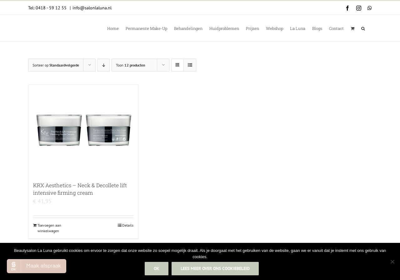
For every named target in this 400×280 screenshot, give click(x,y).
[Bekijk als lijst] (190, 65)
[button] (363, 28)
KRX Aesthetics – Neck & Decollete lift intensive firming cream (80, 189)
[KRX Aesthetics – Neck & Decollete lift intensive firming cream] (83, 130)
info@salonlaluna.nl (92, 8)
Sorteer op (55, 65)
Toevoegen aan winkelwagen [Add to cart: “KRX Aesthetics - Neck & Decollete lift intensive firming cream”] (49, 228)
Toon (130, 65)
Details (127, 225)
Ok (156, 268)
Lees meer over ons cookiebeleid (215, 268)
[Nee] (392, 261)
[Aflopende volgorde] (104, 65)
